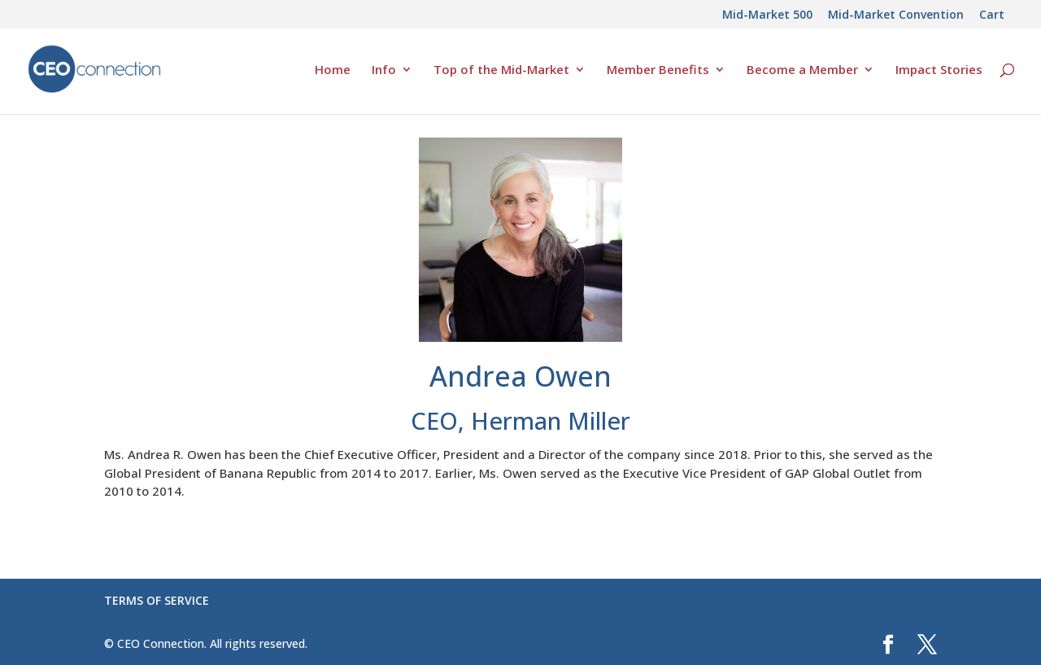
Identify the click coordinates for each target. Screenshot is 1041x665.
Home (333, 70)
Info (384, 70)
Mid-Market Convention (896, 15)
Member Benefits (658, 70)
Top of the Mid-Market (501, 70)
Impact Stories (938, 70)
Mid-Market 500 (767, 15)
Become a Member (802, 70)
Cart (991, 15)
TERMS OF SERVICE (156, 600)
